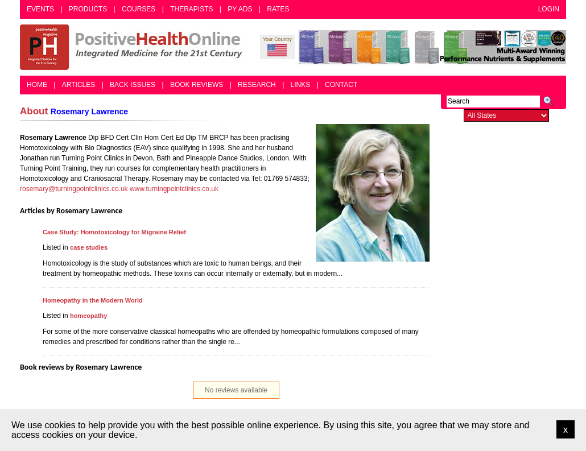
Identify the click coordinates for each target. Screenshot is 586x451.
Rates (278, 9)
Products (88, 9)
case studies (89, 247)
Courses (138, 9)
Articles (78, 85)
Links (301, 85)
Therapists (191, 9)
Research (257, 85)
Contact (341, 85)
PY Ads (240, 9)
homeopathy (88, 315)
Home (37, 85)
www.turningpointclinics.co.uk (174, 189)
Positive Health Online (133, 47)
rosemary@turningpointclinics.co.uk (74, 189)
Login (548, 9)
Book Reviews (196, 85)
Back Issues (132, 85)
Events (40, 9)
